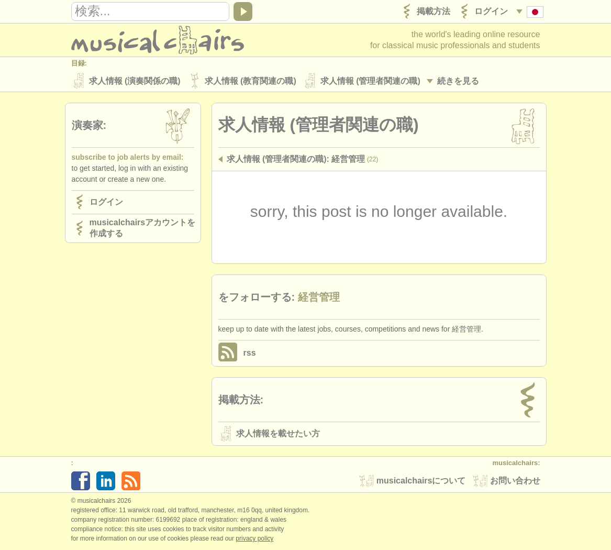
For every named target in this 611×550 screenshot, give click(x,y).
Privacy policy (254, 539)
